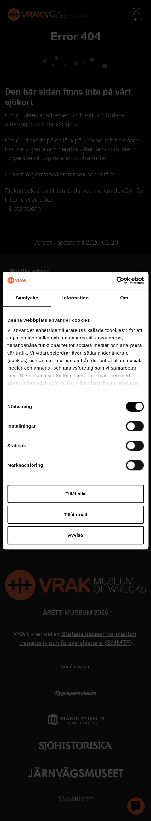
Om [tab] (124, 297)
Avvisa (75, 535)
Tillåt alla (76, 493)
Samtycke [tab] (27, 297)
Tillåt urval (75, 514)
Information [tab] (75, 297)
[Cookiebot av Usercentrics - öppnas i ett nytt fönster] (116, 280)
